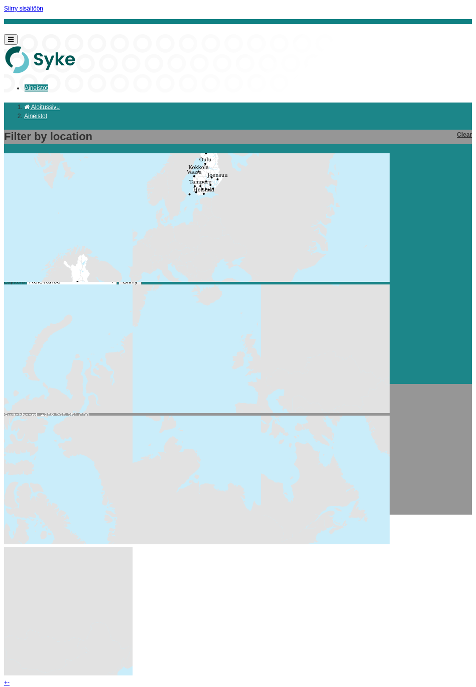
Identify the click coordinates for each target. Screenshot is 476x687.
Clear (464, 134)
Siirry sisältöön (23, 8)
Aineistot (36, 87)
